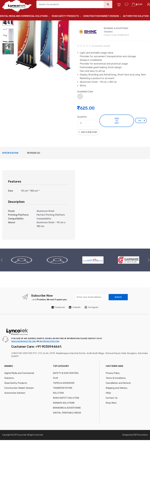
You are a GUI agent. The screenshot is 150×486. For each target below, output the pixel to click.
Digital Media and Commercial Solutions (24, 16)
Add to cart (117, 120)
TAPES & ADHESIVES (63, 383)
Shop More (111, 403)
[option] (43, 43)
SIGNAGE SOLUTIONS (64, 403)
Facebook (58, 307)
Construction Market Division (101, 16)
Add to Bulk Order (89, 132)
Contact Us (112, 398)
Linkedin (75, 307)
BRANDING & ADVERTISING (116, 28)
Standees (108, 31)
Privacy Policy (113, 373)
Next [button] (148, 259)
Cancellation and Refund (118, 383)
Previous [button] (1, 259)
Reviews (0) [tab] (33, 153)
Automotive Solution (136, 16)
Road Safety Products (65, 16)
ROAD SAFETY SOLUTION (66, 398)
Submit (118, 297)
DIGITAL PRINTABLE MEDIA (67, 412)
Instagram (91, 307)
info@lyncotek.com (49, 341)
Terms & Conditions (116, 378)
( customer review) (101, 46)
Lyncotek (22, 435)
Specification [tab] (10, 153)
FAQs (108, 393)
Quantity (82, 116)
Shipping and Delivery (116, 388)
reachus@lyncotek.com (23, 341)
